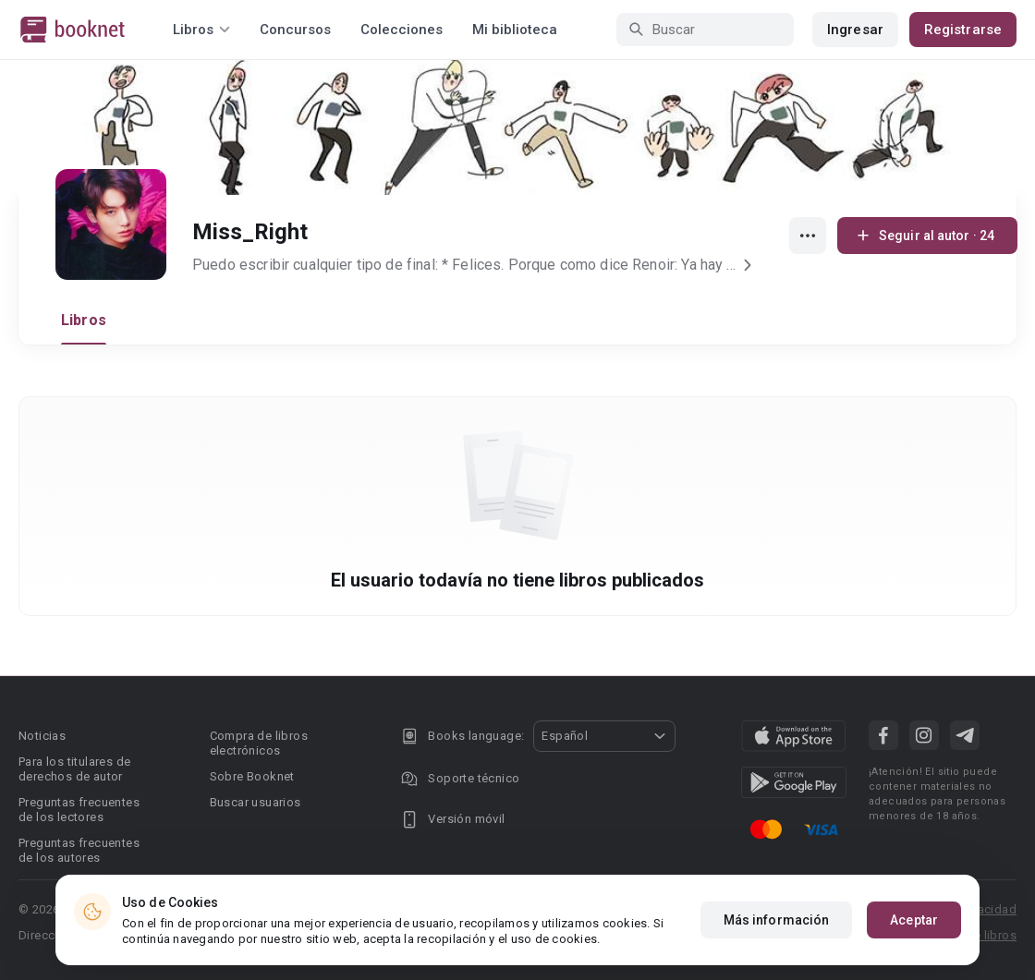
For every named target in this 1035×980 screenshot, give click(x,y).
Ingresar (855, 29)
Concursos (295, 29)
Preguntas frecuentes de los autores (79, 850)
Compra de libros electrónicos (259, 743)
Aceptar (914, 920)
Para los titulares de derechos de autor (74, 769)
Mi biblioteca (514, 29)
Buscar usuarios (255, 802)
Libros (83, 320)
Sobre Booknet (252, 776)
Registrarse (963, 29)
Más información (777, 920)
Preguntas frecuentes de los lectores (79, 809)
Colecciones (401, 29)
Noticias (42, 736)
